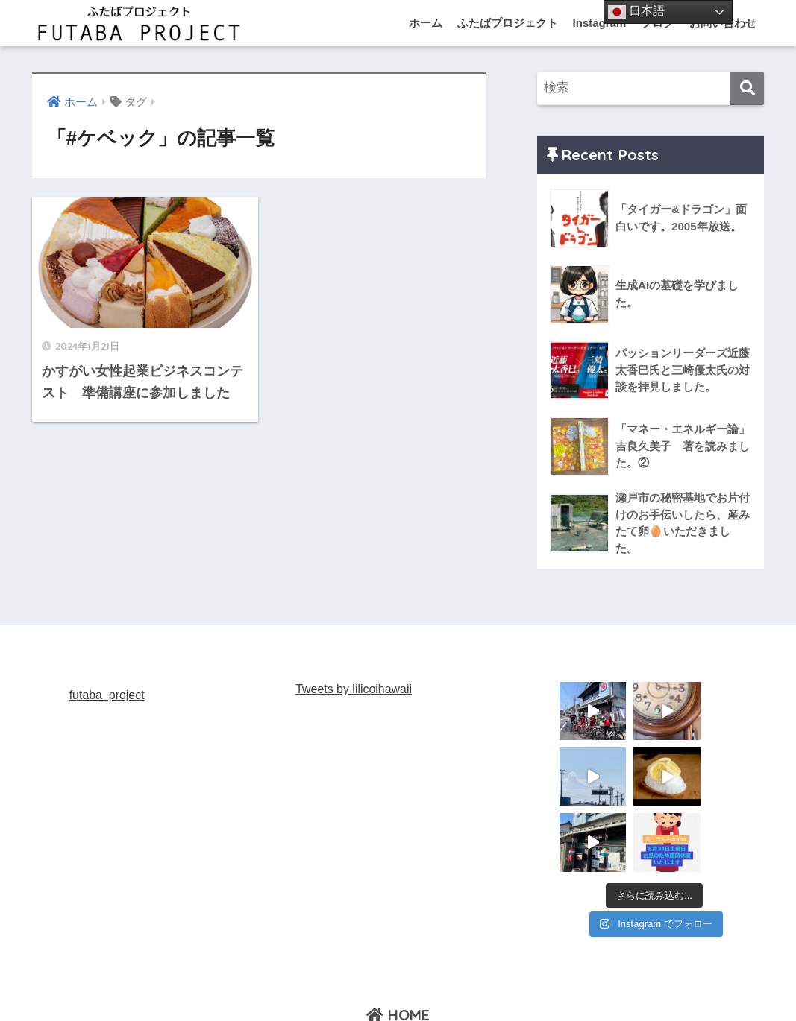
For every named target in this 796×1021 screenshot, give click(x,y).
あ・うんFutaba (173, 981)
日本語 (636, 12)
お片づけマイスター (600, 981)
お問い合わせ (696, 981)
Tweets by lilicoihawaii (353, 689)
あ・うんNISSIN (375, 981)
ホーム (425, 22)
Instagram (600, 22)
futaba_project (107, 695)
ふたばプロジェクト (507, 22)
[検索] (747, 88)
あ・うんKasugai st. (273, 981)
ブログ (759, 981)
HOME (398, 949)
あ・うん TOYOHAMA (483, 981)
